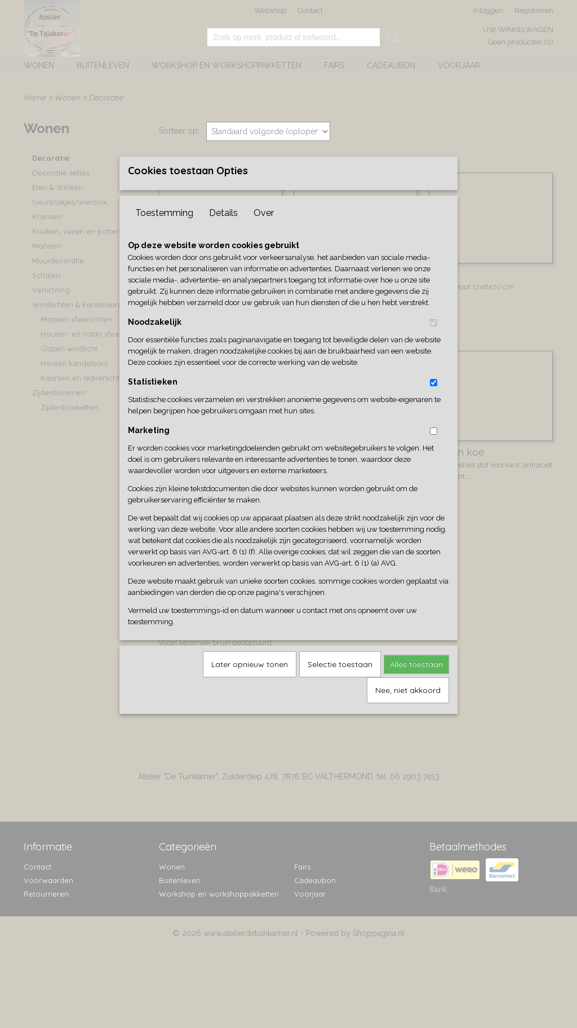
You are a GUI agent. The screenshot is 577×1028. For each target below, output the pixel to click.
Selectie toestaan (340, 683)
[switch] (433, 341)
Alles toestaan (416, 683)
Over (264, 231)
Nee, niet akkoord (408, 709)
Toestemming (164, 231)
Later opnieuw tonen (249, 683)
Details (223, 231)
